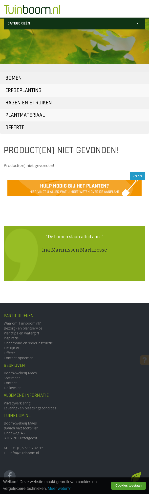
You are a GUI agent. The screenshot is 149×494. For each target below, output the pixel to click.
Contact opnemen (18, 357)
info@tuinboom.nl (24, 452)
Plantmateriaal (25, 115)
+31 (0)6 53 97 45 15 (26, 448)
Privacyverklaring (17, 403)
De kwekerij (13, 387)
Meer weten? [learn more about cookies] (59, 488)
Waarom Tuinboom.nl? (22, 323)
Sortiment (12, 378)
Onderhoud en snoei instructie (28, 343)
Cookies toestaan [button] (128, 485)
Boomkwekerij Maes (20, 373)
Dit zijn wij (12, 348)
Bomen (13, 78)
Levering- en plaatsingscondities (30, 408)
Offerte (14, 127)
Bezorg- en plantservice (23, 328)
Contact (10, 382)
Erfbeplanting (23, 90)
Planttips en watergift (21, 333)
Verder (137, 176)
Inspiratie (11, 338)
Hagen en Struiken (28, 102)
